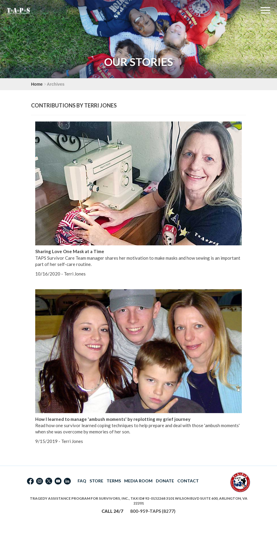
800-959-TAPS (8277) (153, 511)
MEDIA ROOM (138, 480)
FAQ (82, 480)
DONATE (165, 480)
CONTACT (188, 480)
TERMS (114, 480)
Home (37, 84)
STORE (96, 480)
